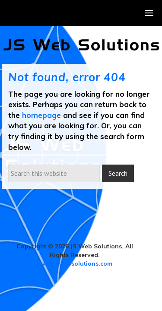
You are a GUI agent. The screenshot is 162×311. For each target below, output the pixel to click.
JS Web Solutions (81, 45)
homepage (41, 115)
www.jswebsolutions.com (74, 263)
